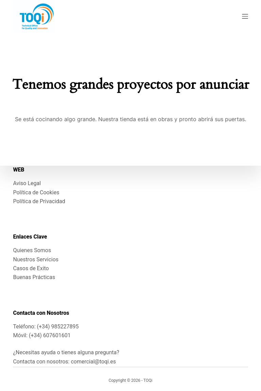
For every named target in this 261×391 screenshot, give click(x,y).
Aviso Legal (27, 183)
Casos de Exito (31, 268)
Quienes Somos (32, 250)
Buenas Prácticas (34, 277)
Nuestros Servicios (35, 259)
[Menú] (245, 16)
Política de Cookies (36, 192)
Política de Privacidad (39, 201)
